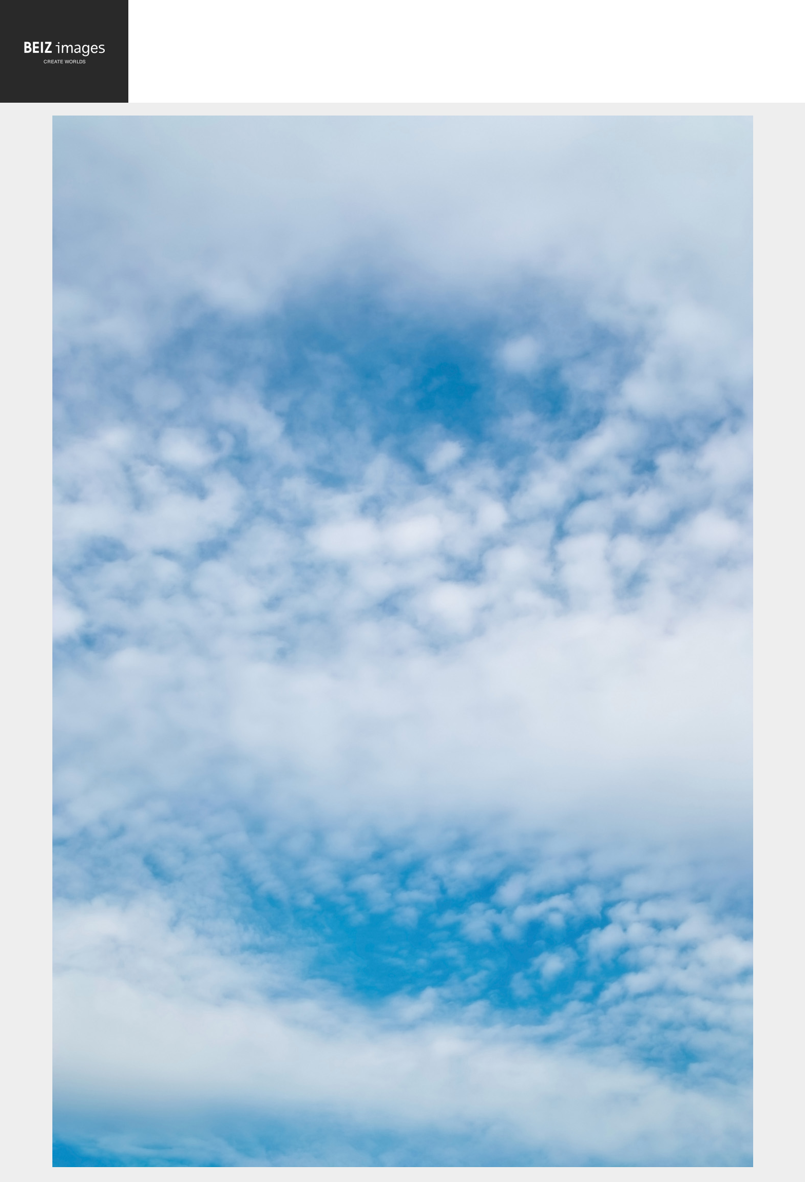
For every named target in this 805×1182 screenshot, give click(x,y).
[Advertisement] (467, 52)
